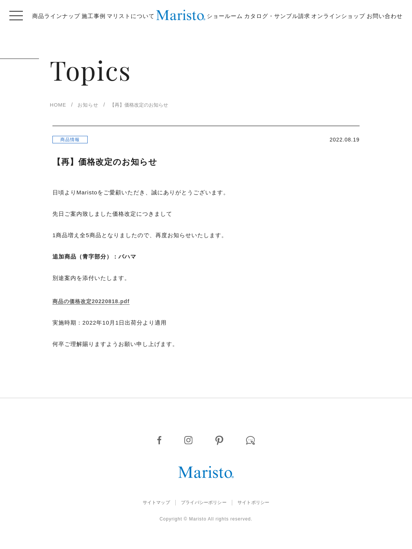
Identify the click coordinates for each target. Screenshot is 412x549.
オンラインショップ (338, 16)
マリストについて (131, 16)
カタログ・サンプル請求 (277, 16)
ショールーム (225, 16)
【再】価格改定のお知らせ (148, 105)
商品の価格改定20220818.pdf (93, 303)
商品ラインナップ (56, 16)
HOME (59, 105)
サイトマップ (146, 504)
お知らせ (91, 105)
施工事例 (94, 16)
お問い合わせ (385, 16)
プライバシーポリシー (203, 504)
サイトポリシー (263, 504)
